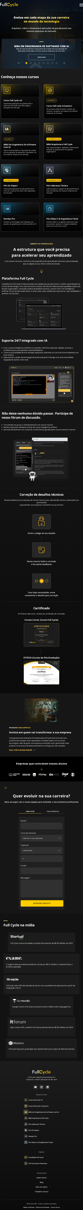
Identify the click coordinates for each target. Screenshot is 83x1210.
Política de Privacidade (42, 1207)
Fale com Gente (41, 1187)
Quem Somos (42, 1178)
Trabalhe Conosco (41, 1192)
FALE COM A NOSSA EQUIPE (22, 750)
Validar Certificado (28, 1207)
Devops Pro (30, 1136)
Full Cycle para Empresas (35, 1163)
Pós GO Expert (31, 1130)
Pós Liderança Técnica (34, 1124)
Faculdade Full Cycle (33, 1157)
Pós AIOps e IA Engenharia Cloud (38, 1142)
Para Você (30, 811)
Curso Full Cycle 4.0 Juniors (36, 1106)
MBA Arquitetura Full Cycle (36, 1118)
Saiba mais (41, 57)
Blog (41, 1182)
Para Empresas (53, 811)
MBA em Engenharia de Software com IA (41, 1112)
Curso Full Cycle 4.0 (33, 1100)
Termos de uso (55, 1207)
